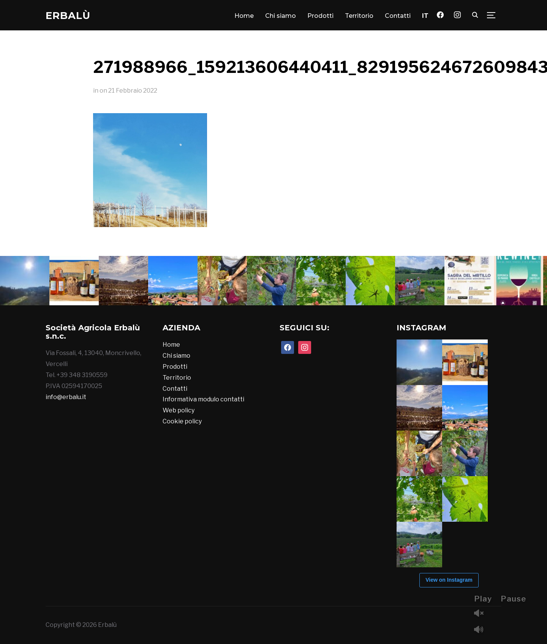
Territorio (359, 15)
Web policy (178, 410)
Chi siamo (280, 15)
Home (244, 15)
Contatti (398, 15)
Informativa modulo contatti (203, 399)
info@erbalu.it (66, 397)
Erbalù (68, 15)
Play (483, 598)
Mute (481, 630)
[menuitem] (425, 16)
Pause (513, 598)
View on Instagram (448, 580)
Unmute (481, 614)
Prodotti (320, 15)
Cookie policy (182, 421)
